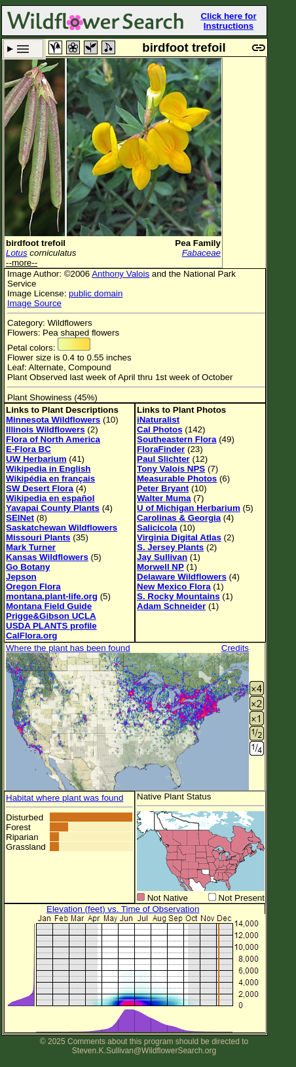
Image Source (34, 303)
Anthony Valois (120, 274)
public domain (95, 293)
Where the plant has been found (68, 648)
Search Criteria (23, 48)
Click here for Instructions (228, 21)
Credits (235, 648)
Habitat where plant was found (64, 798)
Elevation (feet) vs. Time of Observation (122, 909)
